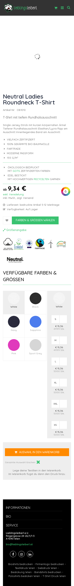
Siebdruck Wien (47, 568)
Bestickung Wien (21, 572)
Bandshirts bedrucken (47, 572)
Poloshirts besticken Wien (24, 576)
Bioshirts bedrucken (20, 564)
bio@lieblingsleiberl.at (19, 544)
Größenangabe (16, 230)
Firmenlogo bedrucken (50, 564)
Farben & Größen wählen (35, 220)
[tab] (37, 508)
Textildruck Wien (25, 568)
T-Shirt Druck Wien (54, 576)
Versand (28, 197)
